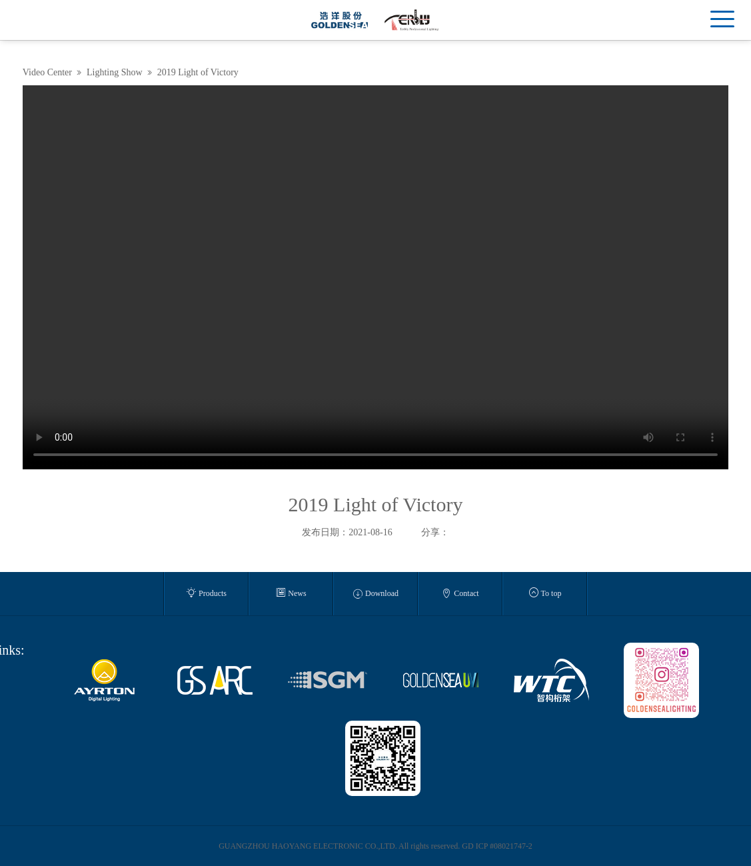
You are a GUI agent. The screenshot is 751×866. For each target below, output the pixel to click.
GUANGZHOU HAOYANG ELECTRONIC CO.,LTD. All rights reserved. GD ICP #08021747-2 (375, 846)
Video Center (47, 72)
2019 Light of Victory (198, 72)
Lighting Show (115, 72)
